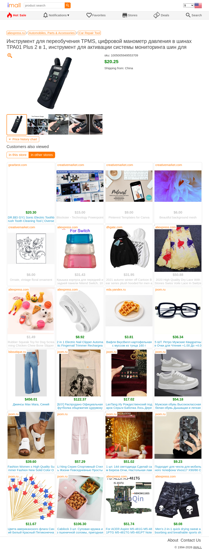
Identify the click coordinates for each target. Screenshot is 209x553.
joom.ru (160, 289)
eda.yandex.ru (116, 289)
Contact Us (191, 540)
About (173, 540)
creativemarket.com (70, 165)
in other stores (42, 155)
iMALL (197, 547)
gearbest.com (17, 165)
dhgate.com (114, 227)
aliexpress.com (67, 227)
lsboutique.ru (17, 351)
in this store (18, 155)
